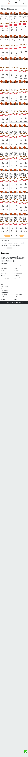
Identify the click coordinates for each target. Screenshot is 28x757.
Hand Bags (16, 270)
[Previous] (7, 236)
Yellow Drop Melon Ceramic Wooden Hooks (2, 153)
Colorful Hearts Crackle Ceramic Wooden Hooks (20, 64)
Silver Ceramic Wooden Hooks (20, 41)
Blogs (2, 284)
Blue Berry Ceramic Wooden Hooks (21, 109)
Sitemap (15, 299)
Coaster (15, 268)
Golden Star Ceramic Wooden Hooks (1, 87)
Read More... (10, 247)
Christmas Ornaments (18, 273)
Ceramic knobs (16, 275)
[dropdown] (2, 6)
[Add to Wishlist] (3, 14)
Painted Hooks (12, 245)
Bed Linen (21, 243)
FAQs (2, 297)
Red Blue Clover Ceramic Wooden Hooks (2, 175)
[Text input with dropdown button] (15, 6)
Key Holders (3, 270)
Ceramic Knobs (4, 243)
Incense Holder (18, 245)
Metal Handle (16, 243)
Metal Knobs (10, 243)
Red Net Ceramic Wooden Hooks (1, 131)
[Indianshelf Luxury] (20, 1)
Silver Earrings (3, 266)
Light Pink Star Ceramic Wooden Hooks (11, 87)
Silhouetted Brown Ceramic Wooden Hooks (21, 197)
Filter (23, 9)
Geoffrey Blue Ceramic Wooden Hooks (20, 153)
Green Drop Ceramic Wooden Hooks (2, 219)
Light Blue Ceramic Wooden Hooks (11, 197)
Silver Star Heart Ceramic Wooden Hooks (2, 42)
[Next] (21, 236)
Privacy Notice (16, 296)
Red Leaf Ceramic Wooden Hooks (11, 219)
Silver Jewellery (17, 266)
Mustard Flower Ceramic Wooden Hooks (11, 42)
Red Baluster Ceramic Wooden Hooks (11, 131)
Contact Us (3, 299)
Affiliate (2, 288)
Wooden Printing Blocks (5, 278)
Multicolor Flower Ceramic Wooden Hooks (11, 18)
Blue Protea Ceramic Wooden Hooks (21, 175)
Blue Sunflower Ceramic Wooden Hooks (11, 175)
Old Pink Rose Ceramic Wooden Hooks (1, 64)
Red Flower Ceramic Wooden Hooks (21, 18)
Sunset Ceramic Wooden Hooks (20, 219)
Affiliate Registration (4, 290)
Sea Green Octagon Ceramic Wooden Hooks (11, 64)
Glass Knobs (3, 275)
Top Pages (3, 282)
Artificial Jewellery (17, 265)
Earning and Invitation (18, 294)
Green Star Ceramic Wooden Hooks (21, 87)
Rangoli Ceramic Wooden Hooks (11, 109)
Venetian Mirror (3, 273)
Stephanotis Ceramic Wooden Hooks (21, 131)
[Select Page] (12, 236)
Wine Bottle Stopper (4, 245)
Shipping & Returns (4, 296)
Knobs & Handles (4, 277)
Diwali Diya (3, 265)
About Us (15, 297)
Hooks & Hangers (17, 278)
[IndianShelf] (7, 1)
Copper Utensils (4, 268)
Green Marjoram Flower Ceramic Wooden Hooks (2, 19)
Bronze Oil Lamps (17, 277)
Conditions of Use (4, 294)
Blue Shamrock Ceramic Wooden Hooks (2, 109)
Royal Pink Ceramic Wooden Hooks (2, 197)
